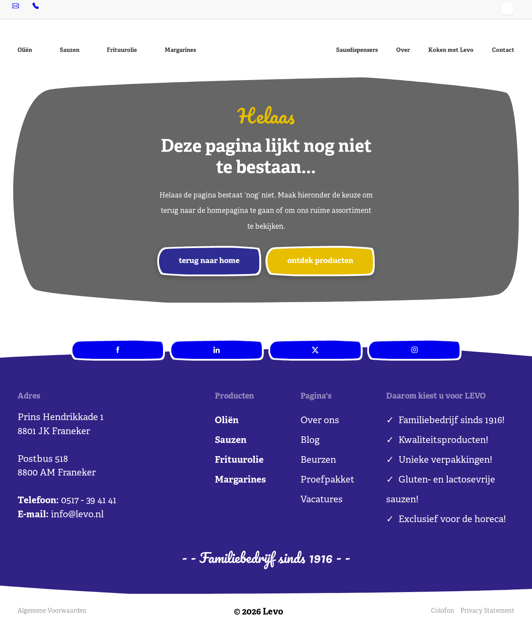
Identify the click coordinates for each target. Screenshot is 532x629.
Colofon (442, 611)
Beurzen (318, 461)
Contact (503, 50)
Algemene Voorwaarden (52, 611)
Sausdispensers (357, 50)
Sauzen (70, 50)
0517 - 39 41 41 (97, 9)
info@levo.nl (41, 9)
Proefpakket (327, 480)
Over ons (319, 421)
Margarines (180, 50)
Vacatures (321, 500)
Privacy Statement (487, 611)
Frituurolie (122, 50)
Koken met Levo (451, 50)
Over (403, 50)
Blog (309, 441)
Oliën (25, 50)
